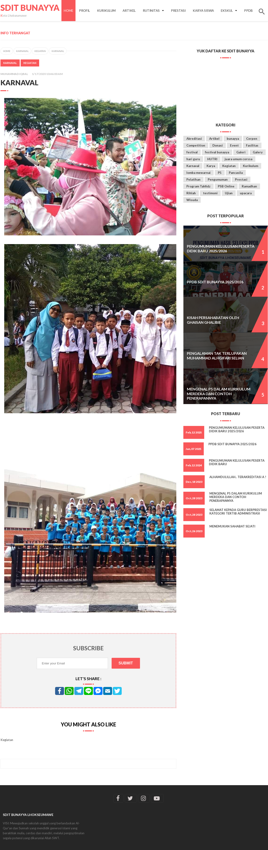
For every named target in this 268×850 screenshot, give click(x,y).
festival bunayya (217, 152)
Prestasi (241, 179)
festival (192, 152)
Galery (258, 152)
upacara (246, 193)
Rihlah (191, 193)
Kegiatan (40, 51)
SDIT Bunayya (30, 7)
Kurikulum (250, 166)
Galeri (240, 152)
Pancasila (236, 173)
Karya (211, 166)
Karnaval (22, 51)
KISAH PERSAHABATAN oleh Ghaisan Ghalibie (213, 319)
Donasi (217, 145)
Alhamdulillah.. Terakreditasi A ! (237, 477)
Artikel (214, 138)
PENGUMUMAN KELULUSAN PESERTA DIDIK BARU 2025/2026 (220, 248)
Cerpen (251, 138)
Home (68, 10)
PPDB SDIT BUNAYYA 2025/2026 (215, 282)
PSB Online (226, 186)
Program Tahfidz (198, 186)
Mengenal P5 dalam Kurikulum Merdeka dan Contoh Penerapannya (218, 393)
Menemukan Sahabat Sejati (232, 526)
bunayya (233, 138)
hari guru (193, 159)
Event (234, 145)
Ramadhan (249, 186)
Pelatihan (193, 179)
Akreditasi (194, 138)
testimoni (210, 193)
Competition (195, 145)
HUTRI (212, 159)
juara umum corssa (238, 159)
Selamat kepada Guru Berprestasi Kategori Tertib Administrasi (238, 511)
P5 (220, 173)
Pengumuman (218, 179)
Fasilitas (252, 145)
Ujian (229, 193)
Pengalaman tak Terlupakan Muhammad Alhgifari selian (217, 355)
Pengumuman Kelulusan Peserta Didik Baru (236, 462)
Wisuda (192, 200)
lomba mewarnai (198, 173)
